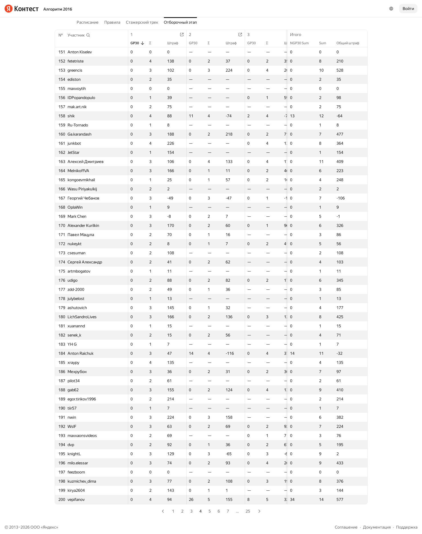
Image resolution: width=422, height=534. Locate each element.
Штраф (175, 43)
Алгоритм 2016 (57, 9)
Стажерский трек (142, 22)
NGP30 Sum (302, 43)
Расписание (88, 22)
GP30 (138, 43)
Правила (112, 22)
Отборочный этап (180, 22)
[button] (79, 35)
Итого (298, 34)
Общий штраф (351, 43)
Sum (325, 43)
